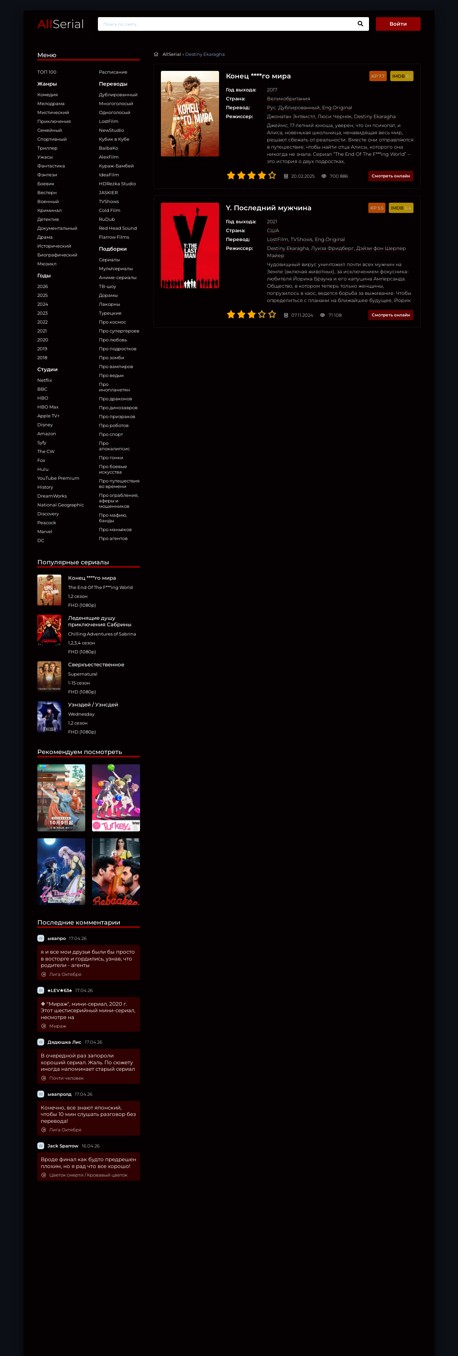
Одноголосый (114, 112)
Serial (60, 24)
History (45, 487)
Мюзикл (46, 263)
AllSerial (172, 54)
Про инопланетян (114, 386)
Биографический (57, 255)
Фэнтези (47, 174)
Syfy (41, 442)
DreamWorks (52, 496)
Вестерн (47, 192)
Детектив (48, 219)
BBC (42, 389)
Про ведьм (111, 375)
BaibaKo (108, 148)
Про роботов (114, 425)
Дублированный (118, 94)
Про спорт (111, 434)
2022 (42, 322)
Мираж (53, 1026)
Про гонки (111, 457)
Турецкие (110, 313)
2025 (42, 295)
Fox (41, 460)
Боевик (45, 183)
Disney (45, 424)
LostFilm (108, 121)
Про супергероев (119, 331)
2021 (42, 331)
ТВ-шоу (107, 286)
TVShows (109, 201)
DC (40, 540)
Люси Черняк (335, 116)
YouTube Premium (58, 478)
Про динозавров (118, 407)
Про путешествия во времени (119, 483)
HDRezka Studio (117, 183)
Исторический (54, 246)
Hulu (43, 469)
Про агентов (113, 538)
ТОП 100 (46, 72)
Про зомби (111, 357)
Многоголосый (116, 103)
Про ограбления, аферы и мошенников (119, 500)
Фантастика (51, 165)
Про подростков (118, 348)
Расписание (113, 72)
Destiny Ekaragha (375, 116)
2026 (42, 286)
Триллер (47, 148)
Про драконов (115, 398)
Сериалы (109, 259)
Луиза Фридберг (332, 248)
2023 (42, 313)
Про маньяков (115, 529)
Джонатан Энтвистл (291, 116)
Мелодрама (51, 103)
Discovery (48, 513)
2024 (42, 304)
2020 (42, 339)
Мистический (53, 112)
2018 (42, 357)
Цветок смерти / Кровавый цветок (84, 1175)
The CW (45, 451)
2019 (42, 348)
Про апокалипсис (114, 445)
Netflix (44, 380)
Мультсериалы (116, 268)
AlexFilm (109, 157)
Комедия (47, 94)
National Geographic (60, 504)
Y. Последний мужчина (268, 208)
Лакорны (109, 304)
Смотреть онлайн (391, 175)
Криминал (49, 210)
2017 (272, 90)
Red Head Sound (118, 228)
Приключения (54, 121)
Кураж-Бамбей (116, 165)
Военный (48, 201)
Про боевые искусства (113, 469)
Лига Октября (61, 974)
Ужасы (45, 157)
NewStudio (111, 130)
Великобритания (288, 99)
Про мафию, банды (113, 517)
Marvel (44, 531)
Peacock (46, 522)
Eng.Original (337, 107)
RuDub (107, 219)
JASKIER (108, 192)
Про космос (112, 322)
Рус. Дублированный (293, 107)
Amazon (46, 433)
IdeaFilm (109, 174)
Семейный (49, 130)
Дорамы (108, 295)
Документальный (57, 228)
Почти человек (62, 1078)
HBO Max (48, 407)
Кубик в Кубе (114, 139)
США (273, 230)
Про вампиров (116, 366)
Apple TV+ (48, 415)
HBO (42, 398)
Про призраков (117, 416)
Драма (45, 237)
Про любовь (113, 339)
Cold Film (109, 210)
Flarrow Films (114, 237)
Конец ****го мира (258, 76)
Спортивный (52, 139)
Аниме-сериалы (118, 277)
